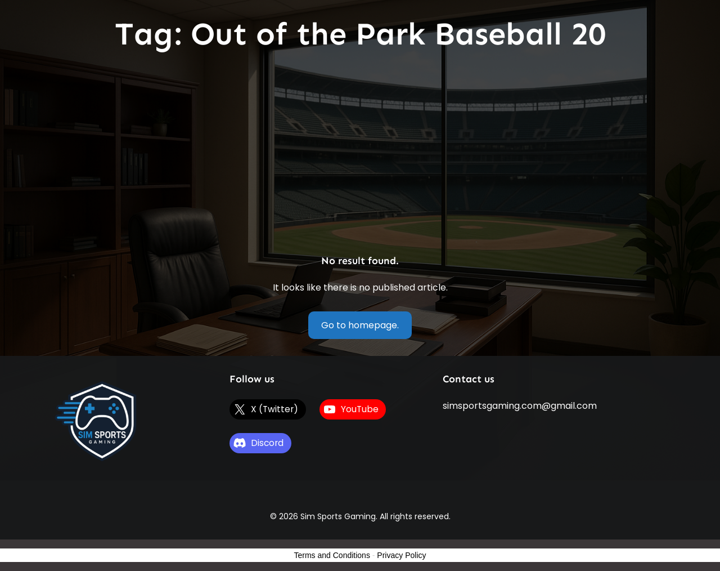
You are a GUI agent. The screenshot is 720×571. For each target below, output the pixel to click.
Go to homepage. (360, 325)
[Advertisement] (360, 154)
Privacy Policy (401, 555)
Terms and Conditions (332, 555)
